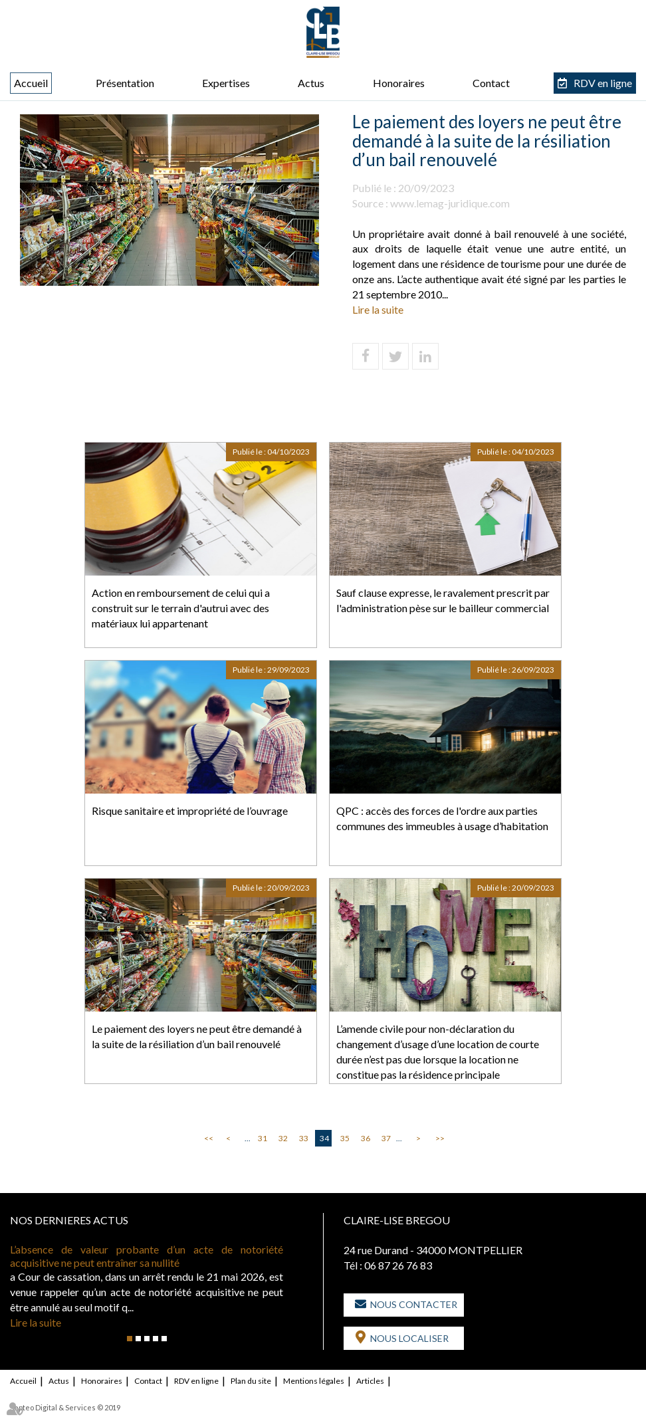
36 (365, 1138)
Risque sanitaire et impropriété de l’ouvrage (190, 810)
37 (386, 1138)
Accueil (31, 82)
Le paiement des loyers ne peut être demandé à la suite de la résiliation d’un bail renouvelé (197, 1036)
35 (345, 1138)
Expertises (226, 82)
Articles (370, 1381)
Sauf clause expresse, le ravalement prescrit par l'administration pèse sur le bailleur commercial (443, 600)
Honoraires (399, 82)
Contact (491, 82)
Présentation (125, 82)
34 (324, 1138)
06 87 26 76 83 (398, 1265)
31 (262, 1138)
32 (283, 1138)
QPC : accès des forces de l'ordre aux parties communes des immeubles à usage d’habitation (442, 818)
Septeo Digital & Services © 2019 (65, 1407)
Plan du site (251, 1381)
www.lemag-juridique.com (450, 203)
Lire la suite (377, 309)
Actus (311, 82)
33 (303, 1138)
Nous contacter (413, 1304)
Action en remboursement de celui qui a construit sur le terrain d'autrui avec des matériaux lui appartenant (181, 607)
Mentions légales (313, 1381)
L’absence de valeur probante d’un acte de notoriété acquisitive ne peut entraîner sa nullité (146, 1256)
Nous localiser (409, 1338)
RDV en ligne (603, 82)
